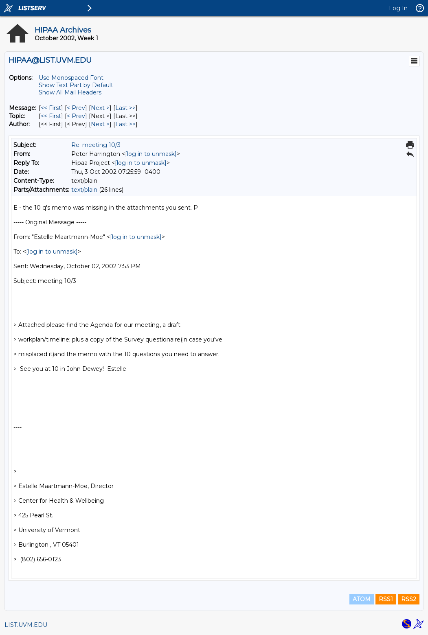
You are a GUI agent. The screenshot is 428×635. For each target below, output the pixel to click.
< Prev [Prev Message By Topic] (76, 116)
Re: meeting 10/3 (96, 145)
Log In (398, 8)
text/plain (84, 189)
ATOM (362, 599)
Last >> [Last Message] (125, 108)
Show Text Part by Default (76, 85)
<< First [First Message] (51, 108)
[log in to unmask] (151, 154)
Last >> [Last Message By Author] (125, 124)
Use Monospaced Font (71, 77)
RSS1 (386, 599)
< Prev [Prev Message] (76, 108)
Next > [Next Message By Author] (100, 124)
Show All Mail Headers (70, 92)
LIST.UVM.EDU (25, 624)
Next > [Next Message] (100, 108)
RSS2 (408, 599)
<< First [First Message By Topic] (51, 116)
